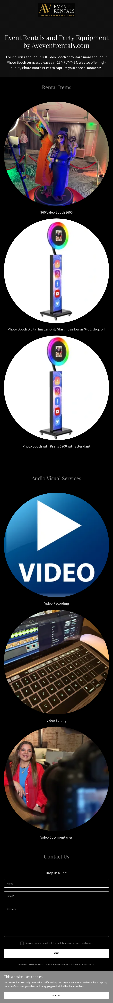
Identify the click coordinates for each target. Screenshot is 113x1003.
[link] (56, 10)
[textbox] (56, 883)
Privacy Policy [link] (66, 964)
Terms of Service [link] (82, 964)
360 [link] (44, 57)
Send (56, 953)
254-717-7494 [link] (67, 62)
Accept (56, 995)
